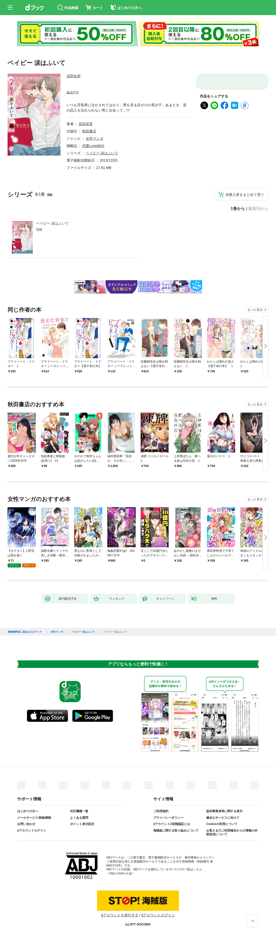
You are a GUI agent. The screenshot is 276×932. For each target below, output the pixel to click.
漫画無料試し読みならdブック (25, 628)
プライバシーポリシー (168, 813)
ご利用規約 (160, 807)
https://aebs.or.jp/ (120, 869)
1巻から (238, 209)
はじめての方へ (27, 807)
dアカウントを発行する (119, 911)
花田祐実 (74, 76)
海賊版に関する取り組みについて (176, 826)
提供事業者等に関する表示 (224, 807)
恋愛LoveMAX (93, 146)
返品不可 (73, 92)
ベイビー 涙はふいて (52, 223)
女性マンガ (94, 138)
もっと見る (255, 309)
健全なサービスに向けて (222, 813)
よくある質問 (79, 813)
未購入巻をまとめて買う (244, 195)
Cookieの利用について (221, 820)
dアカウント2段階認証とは (171, 820)
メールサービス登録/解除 (34, 813)
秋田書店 (89, 131)
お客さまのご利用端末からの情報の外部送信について (232, 828)
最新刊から (258, 209)
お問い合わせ (26, 820)
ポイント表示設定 (82, 820)
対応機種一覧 (79, 807)
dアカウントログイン (31, 826)
